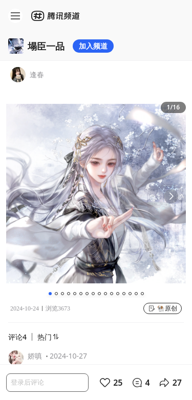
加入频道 (93, 46)
